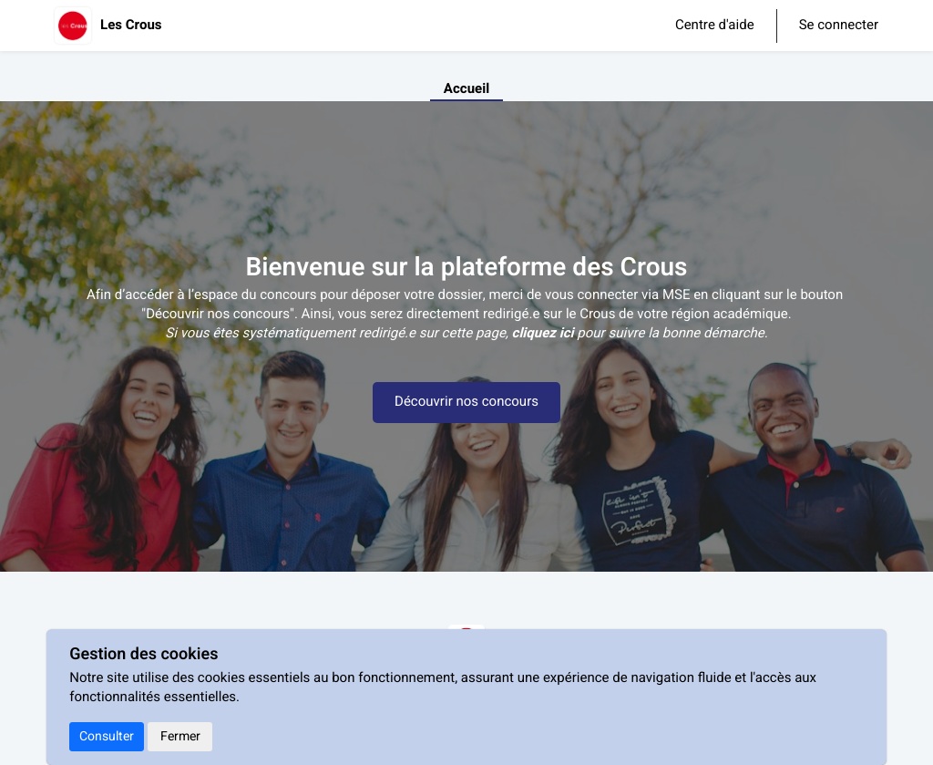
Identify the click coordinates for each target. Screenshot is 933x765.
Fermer (180, 736)
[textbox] (466, 334)
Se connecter (838, 26)
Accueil (466, 89)
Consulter (106, 736)
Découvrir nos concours (466, 402)
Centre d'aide (714, 26)
